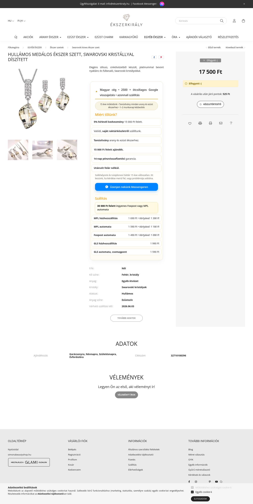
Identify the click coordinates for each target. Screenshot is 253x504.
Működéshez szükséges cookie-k (213, 487)
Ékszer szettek (57, 47)
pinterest (209, 481)
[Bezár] (244, 4)
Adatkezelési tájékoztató (140, 454)
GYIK (190, 459)
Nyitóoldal (13, 449)
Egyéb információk (198, 465)
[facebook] (154, 57)
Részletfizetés (228, 37)
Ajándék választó (199, 37)
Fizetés (131, 459)
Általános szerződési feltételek (144, 449)
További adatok (126, 318)
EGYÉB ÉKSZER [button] (153, 37)
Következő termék (234, 47)
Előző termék (214, 47)
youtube (216, 481)
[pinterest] (161, 57)
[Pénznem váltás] (20, 20)
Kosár (71, 465)
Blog (190, 449)
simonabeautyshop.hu (19, 454)
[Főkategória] (13, 47)
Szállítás (132, 465)
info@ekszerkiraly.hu (118, 3)
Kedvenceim (74, 469)
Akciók (28, 37)
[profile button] (234, 20)
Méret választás (196, 454)
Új (15, 37)
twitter (202, 481)
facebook (189, 481)
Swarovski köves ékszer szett (86, 47)
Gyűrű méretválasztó (199, 469)
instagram (195, 481)
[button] (210, 104)
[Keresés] (201, 20)
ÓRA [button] (175, 37)
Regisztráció (74, 454)
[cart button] (243, 20)
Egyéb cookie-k (203, 492)
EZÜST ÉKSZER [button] (76, 37)
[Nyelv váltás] (10, 20)
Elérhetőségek (135, 469)
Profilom (72, 459)
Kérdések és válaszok (199, 475)
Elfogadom (200, 498)
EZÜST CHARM (104, 37)
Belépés (72, 449)
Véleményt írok (126, 394)
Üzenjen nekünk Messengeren (126, 187)
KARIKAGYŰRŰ (128, 37)
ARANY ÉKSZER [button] (49, 37)
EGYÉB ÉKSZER (35, 47)
